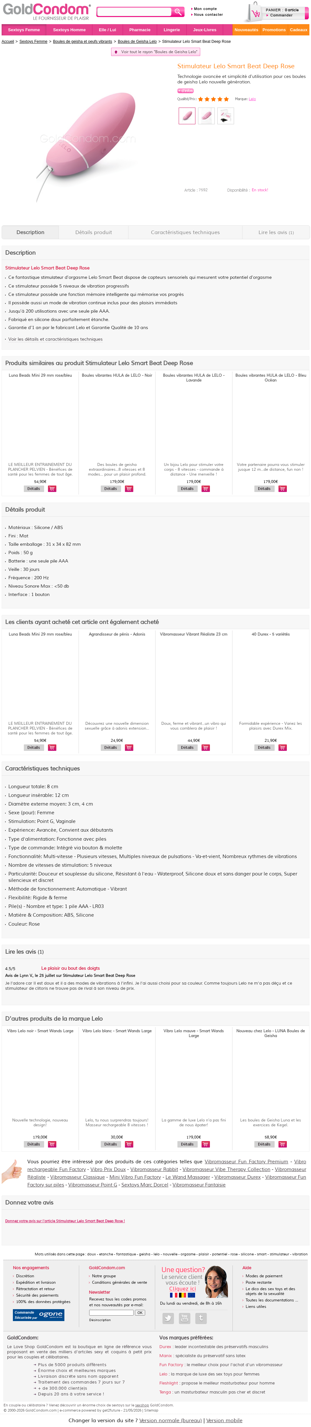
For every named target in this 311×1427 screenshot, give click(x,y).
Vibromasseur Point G (92, 1185)
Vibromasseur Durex (237, 1177)
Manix (165, 1355)
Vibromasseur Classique (77, 1177)
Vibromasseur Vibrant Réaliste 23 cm (193, 634)
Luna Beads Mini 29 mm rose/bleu (40, 375)
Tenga (165, 1392)
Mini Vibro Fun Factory (135, 1177)
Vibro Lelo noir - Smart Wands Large (40, 1031)
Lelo (252, 99)
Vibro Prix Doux (108, 1170)
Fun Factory (171, 1364)
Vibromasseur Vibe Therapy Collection (226, 1170)
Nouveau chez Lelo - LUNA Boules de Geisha (270, 1033)
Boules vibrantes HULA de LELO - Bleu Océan (270, 378)
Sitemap (151, 1410)
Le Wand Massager (187, 1177)
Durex (165, 1346)
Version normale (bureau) (170, 1420)
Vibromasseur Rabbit (154, 1170)
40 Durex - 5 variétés (271, 634)
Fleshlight (168, 1383)
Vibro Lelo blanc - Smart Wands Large (117, 1031)
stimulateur (52, 277)
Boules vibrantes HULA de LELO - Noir (117, 375)
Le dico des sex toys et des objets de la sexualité (270, 1291)
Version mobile (224, 1420)
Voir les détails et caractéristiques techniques (55, 339)
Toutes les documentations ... (272, 1300)
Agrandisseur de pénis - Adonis (117, 634)
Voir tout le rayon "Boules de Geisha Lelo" (159, 52)
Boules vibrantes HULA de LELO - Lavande (193, 378)
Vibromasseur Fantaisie (199, 1185)
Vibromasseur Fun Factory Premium (246, 1162)
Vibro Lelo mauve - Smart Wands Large (194, 1033)
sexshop (142, 1405)
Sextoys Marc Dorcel (144, 1185)
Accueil (8, 41)
